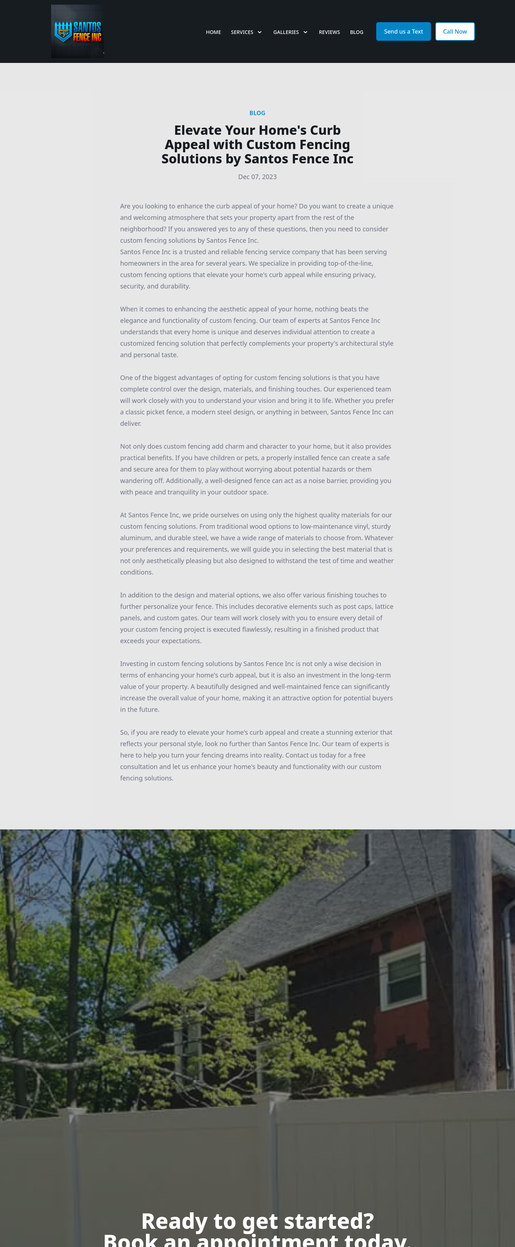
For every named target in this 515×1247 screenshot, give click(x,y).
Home (213, 32)
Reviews (329, 32)
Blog (357, 32)
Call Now (455, 31)
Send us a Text (403, 31)
